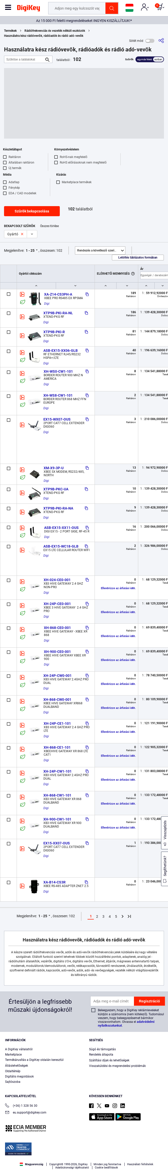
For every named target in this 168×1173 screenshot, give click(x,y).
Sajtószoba (12, 1082)
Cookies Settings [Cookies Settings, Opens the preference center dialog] (43, 1164)
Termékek (10, 31)
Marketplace (13, 1054)
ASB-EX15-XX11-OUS (61, 528)
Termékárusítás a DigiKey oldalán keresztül (34, 1060)
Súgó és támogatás (102, 1049)
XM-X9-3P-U (54, 468)
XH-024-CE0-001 (57, 580)
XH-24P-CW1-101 (57, 771)
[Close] (159, 1140)
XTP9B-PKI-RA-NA (58, 508)
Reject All (113, 1164)
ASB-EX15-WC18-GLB (60, 546)
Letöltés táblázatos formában (137, 257)
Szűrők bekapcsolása (32, 211)
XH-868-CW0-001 (57, 700)
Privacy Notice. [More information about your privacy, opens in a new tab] (79, 1154)
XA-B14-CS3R (54, 882)
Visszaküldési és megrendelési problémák (117, 1066)
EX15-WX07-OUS (57, 419)
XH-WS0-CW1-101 (58, 371)
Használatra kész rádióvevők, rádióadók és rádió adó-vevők (43, 36)
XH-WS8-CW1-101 (58, 395)
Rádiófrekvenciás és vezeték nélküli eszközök (54, 31)
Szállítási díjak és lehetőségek (109, 1060)
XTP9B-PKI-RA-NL (58, 313)
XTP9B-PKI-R (54, 332)
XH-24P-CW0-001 (57, 676)
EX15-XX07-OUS (56, 843)
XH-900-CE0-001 (57, 652)
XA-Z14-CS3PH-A (58, 294)
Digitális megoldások (19, 1076)
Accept (78, 1164)
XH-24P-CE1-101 (57, 723)
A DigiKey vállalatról (19, 1049)
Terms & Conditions (48, 1154)
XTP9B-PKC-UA (55, 489)
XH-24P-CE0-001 (57, 604)
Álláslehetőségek (16, 1065)
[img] (28, 9)
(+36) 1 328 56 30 (21, 1106)
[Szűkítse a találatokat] (24, 59)
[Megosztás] (161, 40)
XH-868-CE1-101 (57, 747)
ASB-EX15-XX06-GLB (60, 350)
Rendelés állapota (101, 1054)
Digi (46, 303)
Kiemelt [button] (101, 250)
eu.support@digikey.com (25, 1113)
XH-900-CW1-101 (57, 819)
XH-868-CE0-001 (57, 628)
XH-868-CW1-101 (57, 795)
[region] (84, 1152)
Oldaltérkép (12, 1071)
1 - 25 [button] (30, 250)
